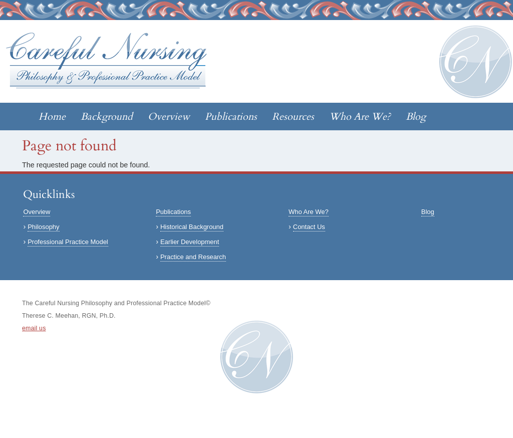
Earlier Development (189, 242)
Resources (293, 116)
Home (52, 116)
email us (34, 328)
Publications (231, 116)
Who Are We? (360, 116)
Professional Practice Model (68, 242)
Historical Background (191, 227)
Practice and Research (193, 257)
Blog (416, 116)
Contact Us (309, 227)
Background (107, 116)
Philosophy (43, 227)
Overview (169, 116)
